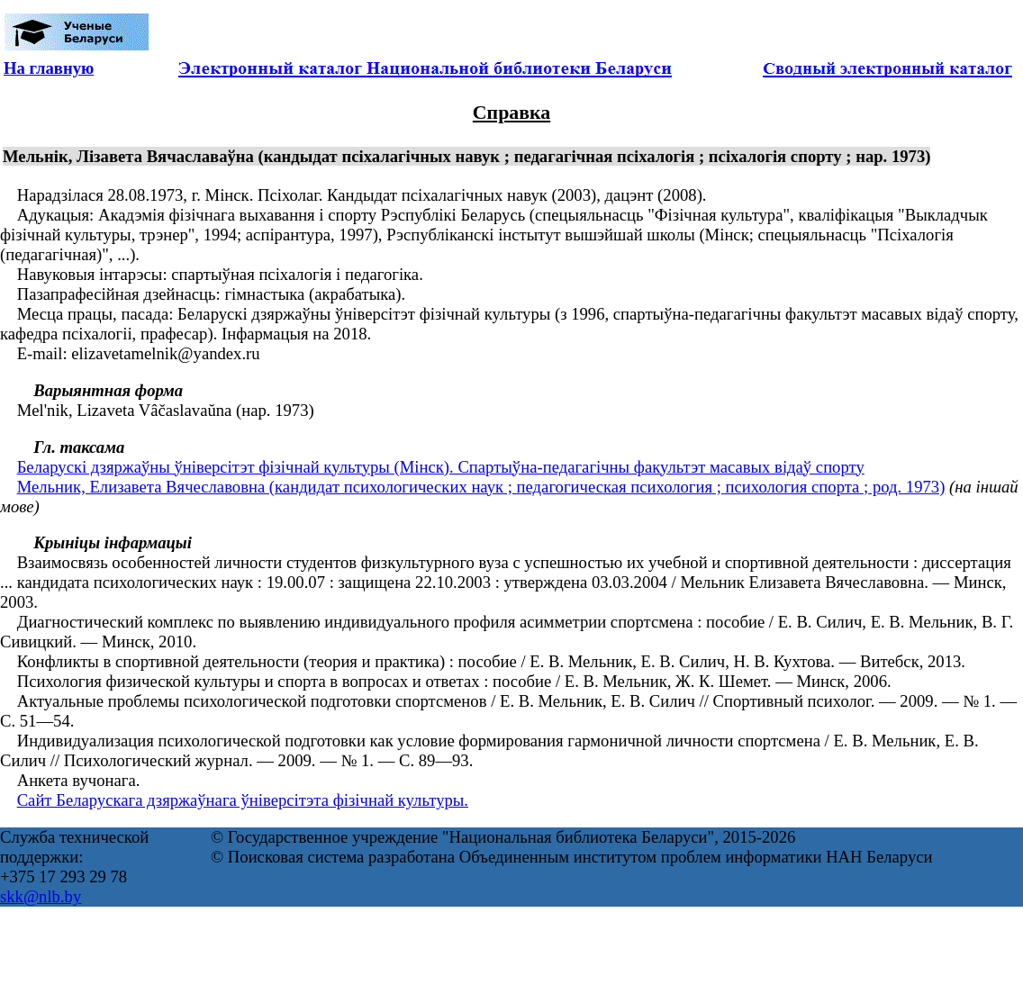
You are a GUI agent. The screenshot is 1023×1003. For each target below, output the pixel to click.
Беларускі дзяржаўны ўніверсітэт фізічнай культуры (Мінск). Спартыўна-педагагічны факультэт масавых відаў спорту (441, 466)
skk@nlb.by (40, 896)
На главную (49, 68)
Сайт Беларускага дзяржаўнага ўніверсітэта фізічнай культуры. (242, 800)
